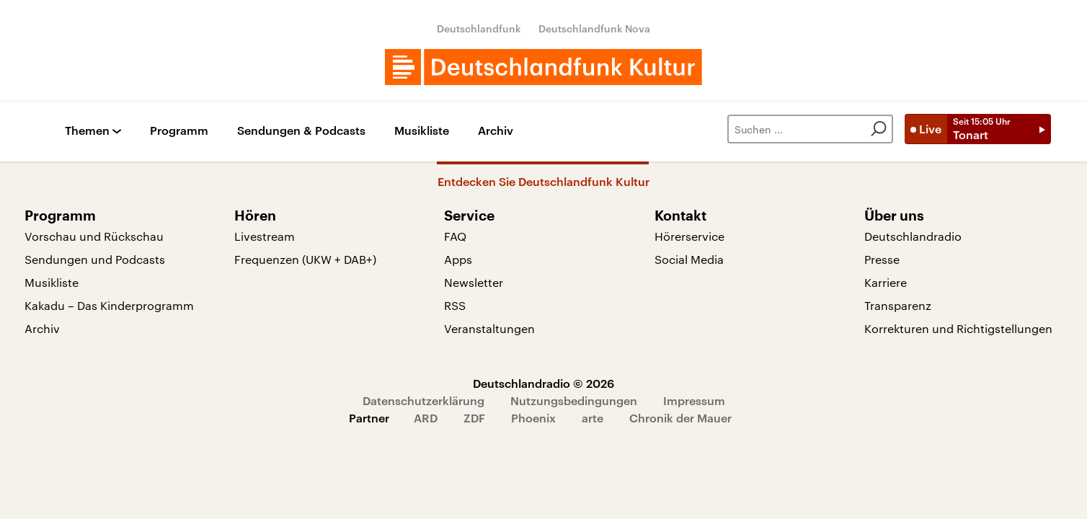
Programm (179, 131)
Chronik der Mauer (680, 418)
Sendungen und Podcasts (95, 259)
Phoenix (533, 418)
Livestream (264, 236)
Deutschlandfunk (479, 28)
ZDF (474, 418)
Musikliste (421, 131)
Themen (87, 131)
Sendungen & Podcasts (301, 131)
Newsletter (473, 282)
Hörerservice (689, 236)
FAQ (455, 236)
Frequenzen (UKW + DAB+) (305, 259)
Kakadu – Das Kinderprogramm (109, 305)
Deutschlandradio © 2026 (543, 383)
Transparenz (897, 305)
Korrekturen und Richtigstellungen (958, 328)
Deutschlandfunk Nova (594, 28)
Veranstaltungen (489, 328)
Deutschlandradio (913, 236)
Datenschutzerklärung (423, 400)
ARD (426, 418)
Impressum (694, 400)
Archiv (495, 131)
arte (592, 418)
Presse (882, 259)
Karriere (885, 282)
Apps (458, 259)
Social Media (689, 259)
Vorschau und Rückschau (94, 236)
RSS (455, 305)
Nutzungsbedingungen (573, 400)
